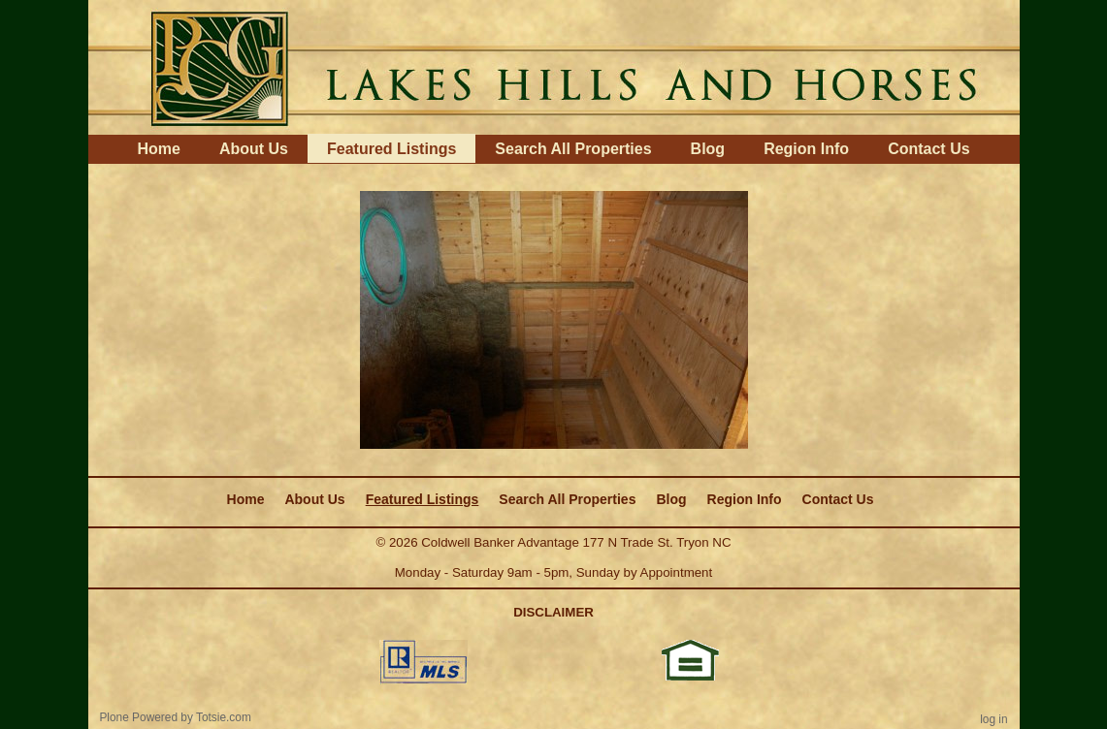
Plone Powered (138, 717)
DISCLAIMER (553, 612)
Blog (708, 149)
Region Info (806, 149)
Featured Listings (391, 149)
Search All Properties (573, 149)
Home (158, 149)
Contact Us (928, 149)
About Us (253, 149)
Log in (993, 719)
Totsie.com (223, 717)
